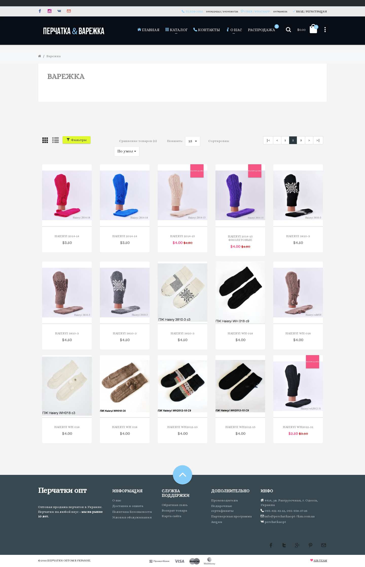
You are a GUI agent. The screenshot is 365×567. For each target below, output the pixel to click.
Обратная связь (175, 505)
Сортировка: (218, 141)
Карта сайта (171, 516)
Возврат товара (174, 510)
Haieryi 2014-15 (182, 236)
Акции (216, 522)
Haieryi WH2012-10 (182, 427)
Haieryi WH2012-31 (298, 427)
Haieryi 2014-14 (66, 236)
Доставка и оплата (127, 506)
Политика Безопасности (132, 512)
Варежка (53, 56)
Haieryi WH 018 (240, 333)
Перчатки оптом (60, 560)
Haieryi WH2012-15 (240, 427)
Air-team (320, 560)
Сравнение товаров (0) (138, 141)
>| (318, 140)
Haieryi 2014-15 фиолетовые (240, 238)
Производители (224, 500)
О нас (116, 500)
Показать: (175, 141)
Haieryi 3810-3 (298, 236)
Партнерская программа (231, 516)
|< (268, 140)
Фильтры (76, 140)
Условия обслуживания (132, 517)
